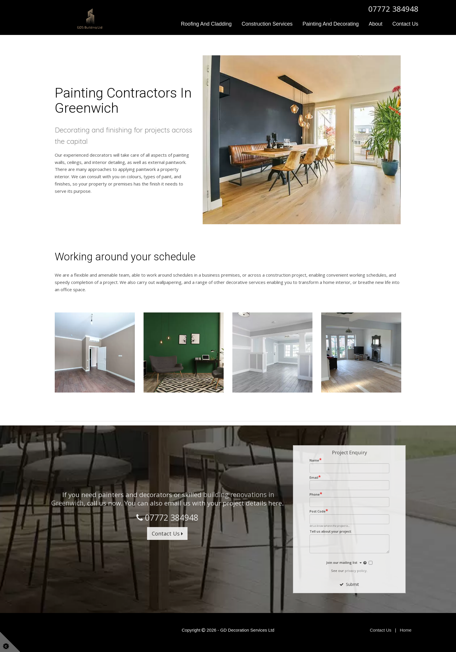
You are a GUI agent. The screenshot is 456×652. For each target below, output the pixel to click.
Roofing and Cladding (206, 24)
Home (405, 629)
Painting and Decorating (331, 24)
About (375, 24)
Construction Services (267, 24)
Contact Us (405, 24)
